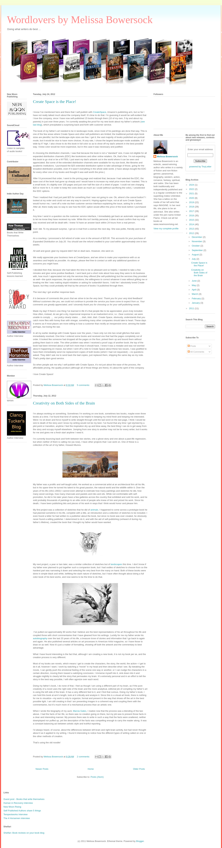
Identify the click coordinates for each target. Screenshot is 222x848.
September (197, 250)
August (195, 254)
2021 (192, 193)
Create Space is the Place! (54, 101)
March (195, 294)
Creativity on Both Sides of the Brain (64, 403)
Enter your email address (200, 149)
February (197, 298)
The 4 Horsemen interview (16, 818)
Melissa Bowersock (167, 156)
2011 (192, 308)
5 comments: (83, 385)
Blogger (140, 841)
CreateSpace (99, 112)
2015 (192, 220)
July (194, 259)
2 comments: (83, 756)
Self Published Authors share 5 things (22, 810)
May (194, 285)
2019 (192, 202)
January (196, 303)
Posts (192, 346)
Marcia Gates (79, 711)
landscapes (116, 564)
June (194, 280)
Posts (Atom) (97, 777)
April (194, 289)
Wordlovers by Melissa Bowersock (80, 19)
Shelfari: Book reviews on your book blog (23, 833)
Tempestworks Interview (15, 814)
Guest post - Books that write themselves (23, 799)
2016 (192, 215)
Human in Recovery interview (18, 803)
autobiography (40, 638)
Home (91, 769)
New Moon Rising (12, 806)
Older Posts (139, 769)
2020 (192, 198)
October (196, 245)
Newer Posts (42, 769)
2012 (192, 233)
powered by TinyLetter (200, 166)
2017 (192, 211)
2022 (192, 189)
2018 (192, 206)
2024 (192, 184)
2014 (192, 224)
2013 (192, 228)
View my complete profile (165, 228)
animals (94, 509)
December (197, 237)
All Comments (196, 351)
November (197, 241)
